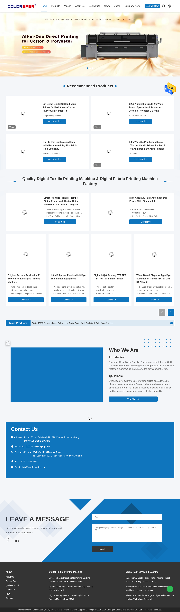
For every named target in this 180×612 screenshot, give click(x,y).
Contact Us (60, 222)
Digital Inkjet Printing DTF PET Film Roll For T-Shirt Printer (110, 277)
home (44, 6)
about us (80, 6)
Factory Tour (11, 581)
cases (117, 6)
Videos (67, 6)
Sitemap (9, 598)
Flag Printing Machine (52, 116)
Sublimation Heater (51, 154)
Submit (102, 549)
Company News (132, 6)
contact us (94, 6)
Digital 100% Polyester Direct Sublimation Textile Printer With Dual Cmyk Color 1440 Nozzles (72, 323)
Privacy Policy (24, 610)
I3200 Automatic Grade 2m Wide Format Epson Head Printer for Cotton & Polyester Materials (146, 107)
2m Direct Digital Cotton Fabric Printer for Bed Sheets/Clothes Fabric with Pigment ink (59, 107)
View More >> (133, 399)
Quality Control (12, 585)
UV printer (133, 154)
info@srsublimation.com (34, 467)
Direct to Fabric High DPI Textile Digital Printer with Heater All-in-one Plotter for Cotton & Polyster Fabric (61, 201)
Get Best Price (54, 121)
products (55, 6)
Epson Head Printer (137, 116)
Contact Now (152, 6)
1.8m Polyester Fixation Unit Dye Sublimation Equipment (68, 277)
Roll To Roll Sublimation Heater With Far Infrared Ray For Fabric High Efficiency (60, 145)
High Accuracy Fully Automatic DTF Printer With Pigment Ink (148, 199)
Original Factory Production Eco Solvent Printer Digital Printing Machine (25, 278)
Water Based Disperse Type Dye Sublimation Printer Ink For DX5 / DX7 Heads (154, 278)
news (107, 6)
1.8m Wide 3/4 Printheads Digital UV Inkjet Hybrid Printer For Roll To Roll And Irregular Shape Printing (147, 145)
